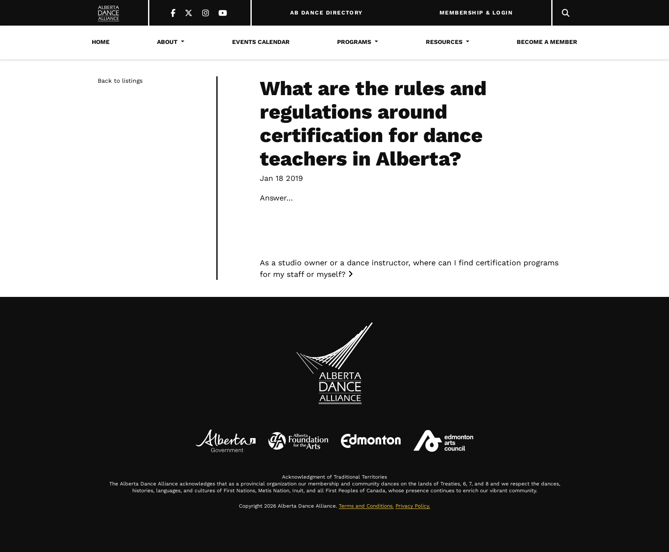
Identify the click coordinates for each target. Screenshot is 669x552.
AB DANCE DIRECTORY (326, 13)
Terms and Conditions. (366, 506)
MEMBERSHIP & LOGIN (476, 13)
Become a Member (547, 41)
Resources (444, 41)
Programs (354, 41)
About (167, 41)
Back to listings (120, 81)
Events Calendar (261, 41)
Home (101, 41)
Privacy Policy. (413, 506)
